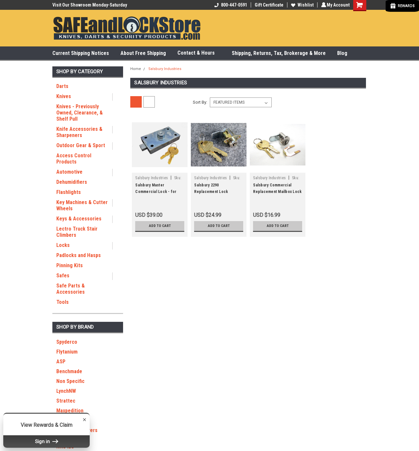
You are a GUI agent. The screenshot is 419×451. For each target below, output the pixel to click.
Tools (62, 302)
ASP (60, 361)
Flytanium (67, 352)
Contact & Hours (198, 53)
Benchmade (69, 371)
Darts (62, 86)
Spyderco (66, 342)
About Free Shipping (143, 53)
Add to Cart (160, 226)
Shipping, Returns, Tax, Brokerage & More (279, 53)
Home (135, 69)
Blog (342, 53)
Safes (62, 275)
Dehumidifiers (71, 182)
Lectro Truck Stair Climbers (77, 232)
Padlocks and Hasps (78, 255)
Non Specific (70, 381)
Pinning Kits (69, 265)
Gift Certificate (268, 5)
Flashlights (68, 192)
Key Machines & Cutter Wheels (82, 205)
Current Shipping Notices (80, 53)
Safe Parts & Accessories (70, 289)
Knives (63, 96)
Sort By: (200, 102)
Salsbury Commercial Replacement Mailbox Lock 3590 (277, 191)
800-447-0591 (229, 5)
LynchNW (66, 391)
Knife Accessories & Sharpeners (79, 132)
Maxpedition (69, 411)
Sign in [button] (46, 441)
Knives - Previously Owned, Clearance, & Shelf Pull (79, 112)
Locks (63, 245)
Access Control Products (73, 158)
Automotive (69, 172)
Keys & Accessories (78, 219)
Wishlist (301, 5)
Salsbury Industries (164, 69)
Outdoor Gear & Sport (80, 145)
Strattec (65, 401)
